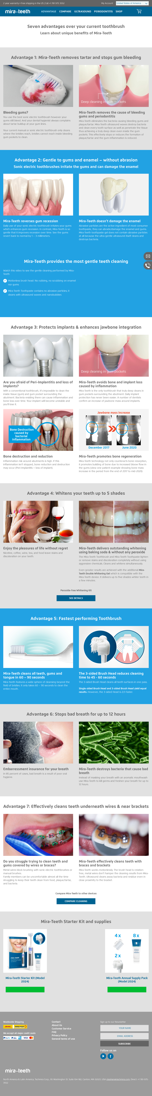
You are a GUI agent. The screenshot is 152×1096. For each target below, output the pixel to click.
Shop (119, 11)
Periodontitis (103, 11)
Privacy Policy (59, 1035)
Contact (56, 1021)
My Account (107, 3)
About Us (57, 1025)
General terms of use (63, 1038)
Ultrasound (82, 11)
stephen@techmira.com (118, 1079)
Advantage (48, 11)
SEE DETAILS (76, 598)
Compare (65, 11)
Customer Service (61, 1028)
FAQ (54, 1032)
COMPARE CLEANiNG (76, 901)
